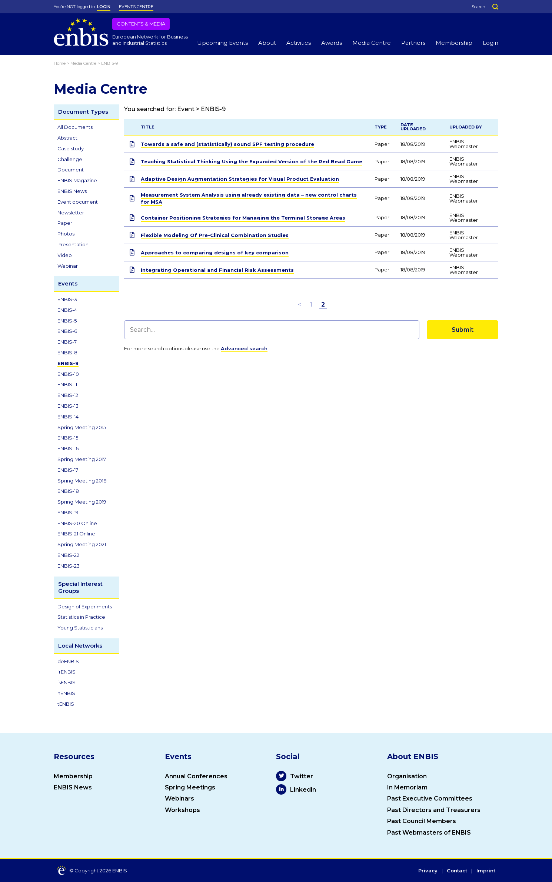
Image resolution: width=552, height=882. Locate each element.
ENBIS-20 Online (77, 523)
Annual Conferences (196, 776)
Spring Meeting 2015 (81, 427)
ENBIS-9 (68, 363)
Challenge (69, 159)
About (267, 43)
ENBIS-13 (68, 406)
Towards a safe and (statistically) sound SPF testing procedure (227, 144)
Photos (65, 234)
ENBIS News (72, 191)
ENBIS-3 (67, 299)
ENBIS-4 (67, 310)
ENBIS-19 (68, 512)
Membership (454, 43)
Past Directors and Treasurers (433, 809)
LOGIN (103, 6)
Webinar (67, 266)
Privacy (428, 870)
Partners (413, 43)
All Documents (75, 127)
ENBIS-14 (68, 417)
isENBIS (66, 682)
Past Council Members (421, 821)
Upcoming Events (222, 43)
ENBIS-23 (68, 566)
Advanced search (244, 348)
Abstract (67, 138)
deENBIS (68, 661)
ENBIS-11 (67, 384)
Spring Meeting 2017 (81, 459)
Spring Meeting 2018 (82, 481)
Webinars (179, 798)
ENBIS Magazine (77, 180)
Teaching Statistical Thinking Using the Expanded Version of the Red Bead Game (251, 161)
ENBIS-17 (67, 470)
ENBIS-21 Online (76, 534)
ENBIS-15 (67, 438)
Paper (64, 223)
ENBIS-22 (68, 555)
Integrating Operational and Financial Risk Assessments (217, 270)
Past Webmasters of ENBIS (429, 832)
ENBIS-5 (67, 321)
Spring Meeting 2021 (81, 544)
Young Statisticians (80, 628)
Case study (70, 148)
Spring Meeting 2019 (81, 502)
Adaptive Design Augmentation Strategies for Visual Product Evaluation (240, 179)
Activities (298, 43)
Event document (77, 202)
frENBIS (66, 672)
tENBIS (65, 704)
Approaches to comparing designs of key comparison (215, 252)
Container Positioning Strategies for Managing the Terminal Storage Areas (243, 218)
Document (70, 170)
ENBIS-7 (67, 342)
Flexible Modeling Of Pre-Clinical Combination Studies (215, 235)
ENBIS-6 (67, 331)
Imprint (485, 870)
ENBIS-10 (68, 374)
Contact (457, 870)
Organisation (407, 776)
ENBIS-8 (67, 352)
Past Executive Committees (429, 798)
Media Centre (371, 43)
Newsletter (70, 213)
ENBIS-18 (68, 491)
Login (490, 43)
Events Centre (136, 6)
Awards (331, 43)
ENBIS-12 (67, 395)
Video (64, 255)
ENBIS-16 (68, 448)
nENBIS (66, 693)
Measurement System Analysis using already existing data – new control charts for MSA (249, 198)
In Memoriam (407, 787)
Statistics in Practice (81, 617)
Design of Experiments (84, 606)
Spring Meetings (190, 787)
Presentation (73, 244)
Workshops (182, 809)
